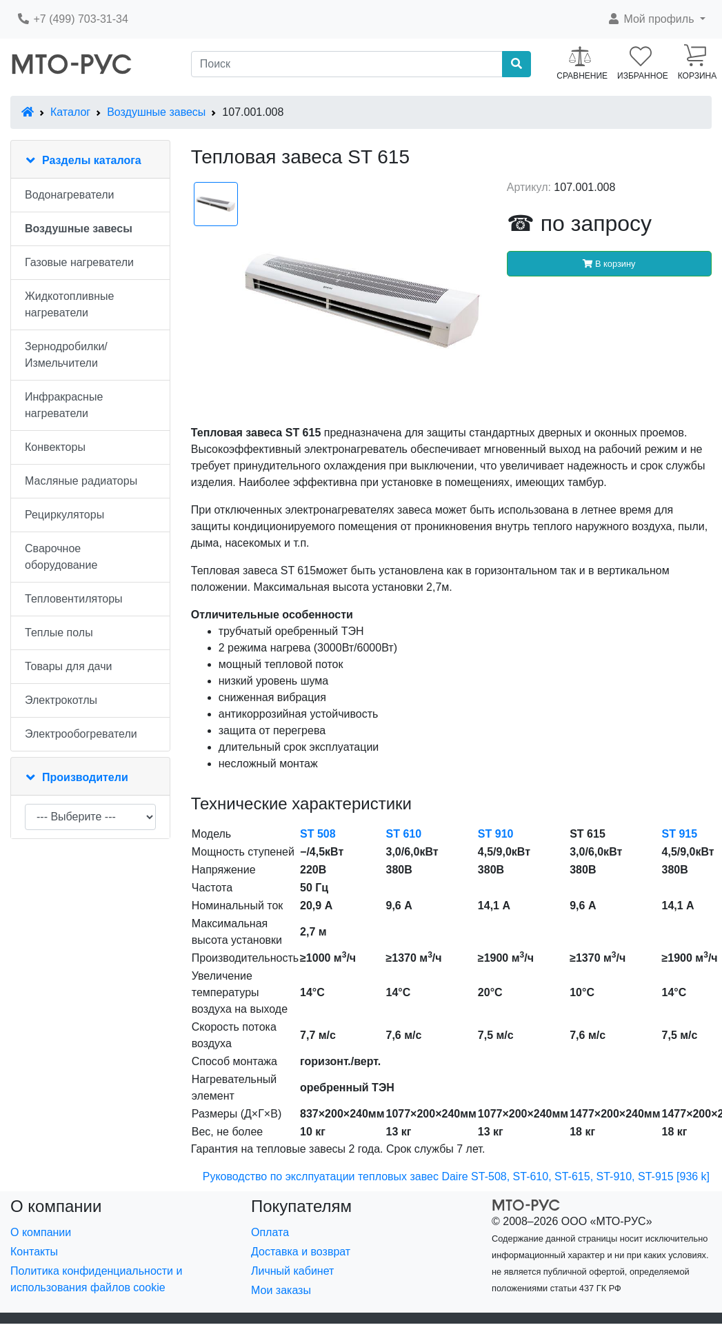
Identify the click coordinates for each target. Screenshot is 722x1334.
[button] (656, 19)
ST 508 (318, 834)
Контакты (34, 1251)
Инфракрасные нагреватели (64, 405)
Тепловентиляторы (74, 599)
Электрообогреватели (81, 734)
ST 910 (496, 834)
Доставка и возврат (300, 1251)
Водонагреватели (69, 195)
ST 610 (404, 834)
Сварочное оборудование (61, 557)
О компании (40, 1232)
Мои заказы (281, 1290)
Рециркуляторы (64, 515)
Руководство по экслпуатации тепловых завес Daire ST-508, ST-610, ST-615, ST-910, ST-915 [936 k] (456, 1176)
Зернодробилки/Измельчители (66, 355)
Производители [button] (85, 777)
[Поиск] (347, 64)
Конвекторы (55, 447)
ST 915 (680, 834)
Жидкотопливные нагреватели (69, 304)
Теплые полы (59, 632)
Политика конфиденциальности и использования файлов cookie (96, 1279)
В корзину (609, 264)
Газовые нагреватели (79, 262)
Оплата (270, 1232)
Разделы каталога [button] (91, 160)
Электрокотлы (61, 700)
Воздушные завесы (156, 112)
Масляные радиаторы (81, 481)
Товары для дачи (68, 666)
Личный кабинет (292, 1271)
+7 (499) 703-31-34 (72, 19)
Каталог (70, 112)
